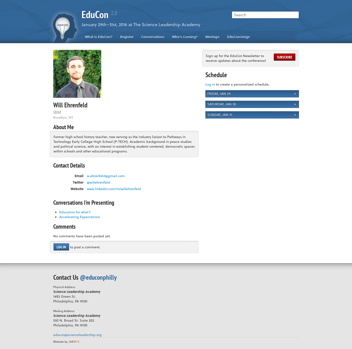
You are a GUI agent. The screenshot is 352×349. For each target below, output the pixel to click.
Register (126, 36)
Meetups (212, 36)
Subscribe (284, 57)
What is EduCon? (99, 36)
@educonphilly (98, 277)
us (74, 341)
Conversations (152, 36)
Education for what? (75, 212)
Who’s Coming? (185, 36)
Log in (61, 246)
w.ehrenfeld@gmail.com (106, 176)
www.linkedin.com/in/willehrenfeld (114, 188)
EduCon (99, 14)
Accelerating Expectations (79, 216)
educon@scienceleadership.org (77, 334)
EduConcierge (238, 36)
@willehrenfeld (98, 182)
